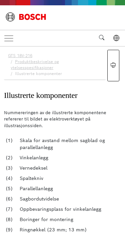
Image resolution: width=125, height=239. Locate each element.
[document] (62, 141)
